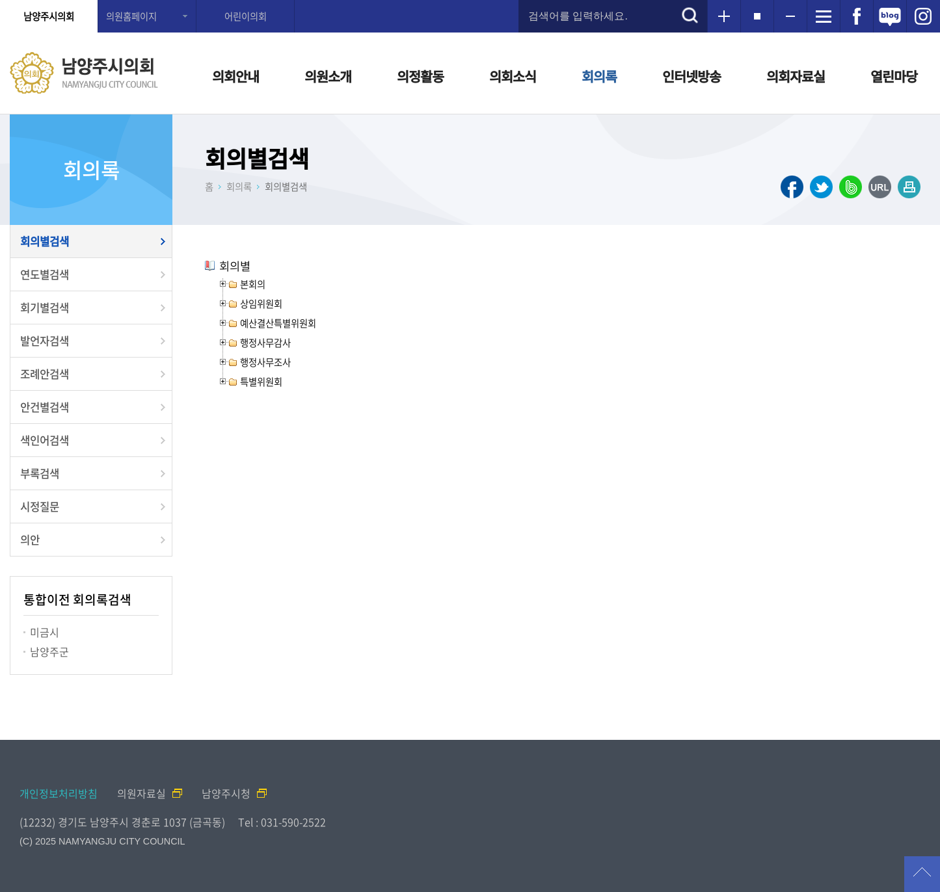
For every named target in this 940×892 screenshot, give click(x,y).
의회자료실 (795, 76)
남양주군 (49, 651)
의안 (30, 539)
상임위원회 (261, 303)
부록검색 (39, 473)
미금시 (44, 632)
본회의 (252, 284)
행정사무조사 (265, 362)
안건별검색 (44, 407)
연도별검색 (44, 274)
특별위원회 (261, 381)
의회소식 (512, 76)
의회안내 (235, 76)
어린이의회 (245, 16)
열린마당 (893, 76)
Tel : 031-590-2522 (282, 822)
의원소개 (327, 76)
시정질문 (39, 506)
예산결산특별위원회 (278, 323)
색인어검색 (44, 440)
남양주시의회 (48, 16)
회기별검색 (44, 307)
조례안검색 (44, 374)
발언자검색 (44, 340)
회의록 (599, 76)
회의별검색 (44, 241)
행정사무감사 (265, 342)
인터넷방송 (691, 76)
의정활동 (420, 76)
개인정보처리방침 (59, 793)
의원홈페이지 (131, 16)
